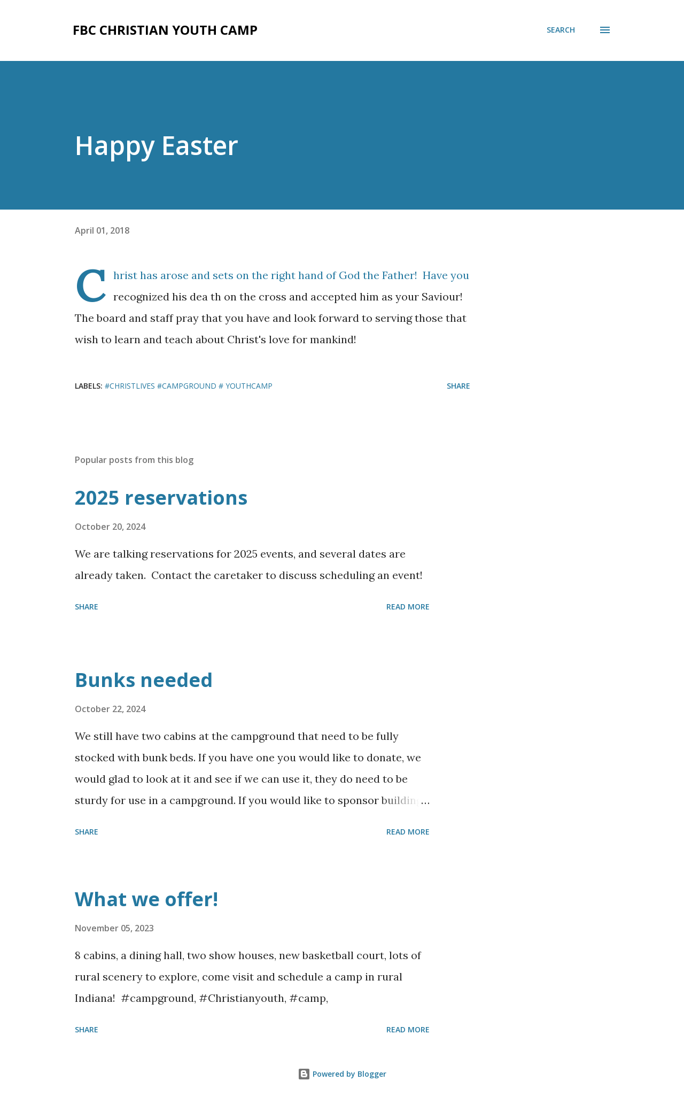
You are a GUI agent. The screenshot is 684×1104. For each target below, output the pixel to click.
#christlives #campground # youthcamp (189, 386)
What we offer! (146, 899)
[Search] (561, 30)
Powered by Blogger (342, 1074)
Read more (408, 606)
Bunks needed (144, 680)
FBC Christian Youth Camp (165, 29)
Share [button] (458, 386)
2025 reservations (161, 497)
